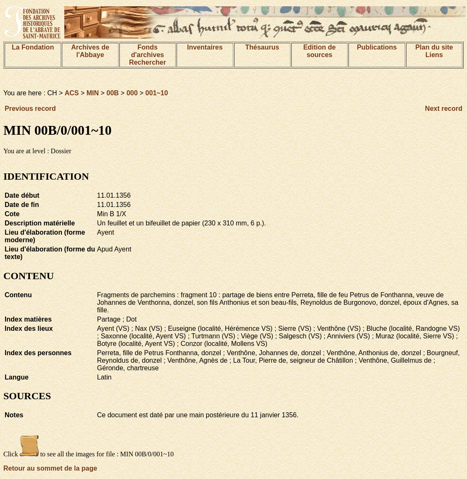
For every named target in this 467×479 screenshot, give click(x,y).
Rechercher (147, 62)
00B (112, 93)
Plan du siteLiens (434, 51)
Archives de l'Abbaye (90, 51)
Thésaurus (262, 47)
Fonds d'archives (147, 51)
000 (132, 93)
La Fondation (33, 47)
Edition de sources (319, 51)
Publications (377, 47)
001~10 (156, 93)
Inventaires (204, 47)
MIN (93, 93)
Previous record (30, 108)
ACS (72, 93)
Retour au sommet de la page (50, 468)
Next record (443, 108)
